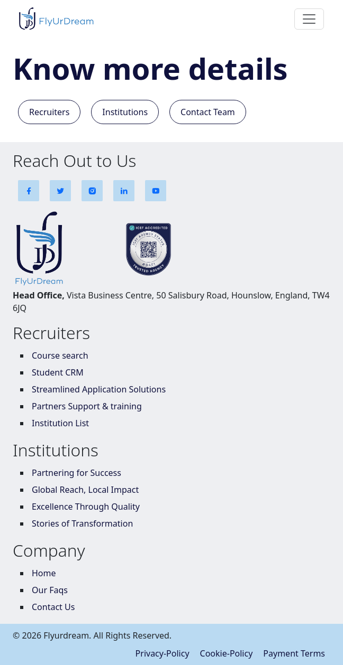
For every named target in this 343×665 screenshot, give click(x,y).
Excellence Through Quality (86, 506)
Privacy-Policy (162, 653)
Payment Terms (294, 653)
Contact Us (53, 607)
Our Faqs (50, 590)
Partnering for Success (76, 473)
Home (44, 573)
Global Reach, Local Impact (85, 489)
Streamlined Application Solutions (99, 389)
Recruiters (49, 112)
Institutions (125, 112)
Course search (60, 355)
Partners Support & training (87, 406)
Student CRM (58, 372)
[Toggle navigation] (309, 19)
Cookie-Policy (226, 653)
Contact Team (207, 112)
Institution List (60, 423)
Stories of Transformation (82, 523)
